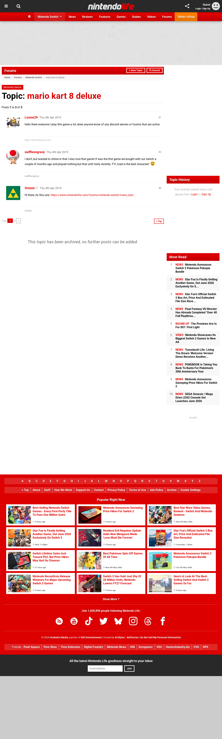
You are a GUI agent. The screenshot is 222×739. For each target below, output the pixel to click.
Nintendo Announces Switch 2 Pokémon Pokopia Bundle (193, 268)
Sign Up (206, 8)
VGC (159, 647)
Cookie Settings (191, 490)
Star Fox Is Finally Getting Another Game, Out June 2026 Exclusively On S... (196, 283)
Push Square (32, 647)
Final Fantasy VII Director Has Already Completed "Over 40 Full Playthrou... (196, 312)
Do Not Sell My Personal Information (160, 637)
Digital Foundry (93, 647)
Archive (172, 490)
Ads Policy (156, 490)
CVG (196, 647)
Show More (111, 599)
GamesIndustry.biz (178, 647)
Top (25, 490)
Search (154, 70)
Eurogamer (146, 647)
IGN (132, 647)
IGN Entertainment (91, 637)
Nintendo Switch (34, 77)
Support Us (83, 490)
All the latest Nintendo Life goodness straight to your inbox (111, 661)
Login (198, 8)
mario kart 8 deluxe (64, 96)
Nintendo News (116, 647)
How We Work (63, 490)
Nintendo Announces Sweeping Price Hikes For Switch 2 (196, 383)
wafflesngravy (35, 152)
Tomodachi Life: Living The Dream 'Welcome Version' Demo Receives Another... (194, 353)
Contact (99, 490)
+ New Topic (136, 70)
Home (7, 77)
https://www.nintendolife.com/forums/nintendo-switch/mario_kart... (93, 195)
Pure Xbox (50, 647)
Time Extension (70, 647)
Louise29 (31, 117)
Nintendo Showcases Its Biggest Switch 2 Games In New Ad (195, 338)
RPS (205, 647)
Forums (10, 71)
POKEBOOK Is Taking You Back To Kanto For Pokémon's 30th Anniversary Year (196, 368)
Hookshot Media (59, 637)
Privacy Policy (116, 490)
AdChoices (132, 637)
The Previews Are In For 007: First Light (196, 325)
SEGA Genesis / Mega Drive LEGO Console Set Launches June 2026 (194, 397)
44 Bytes (120, 637)
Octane (30, 188)
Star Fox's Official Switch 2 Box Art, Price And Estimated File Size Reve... (195, 298)
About (36, 490)
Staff (47, 490)
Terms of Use (137, 490)
